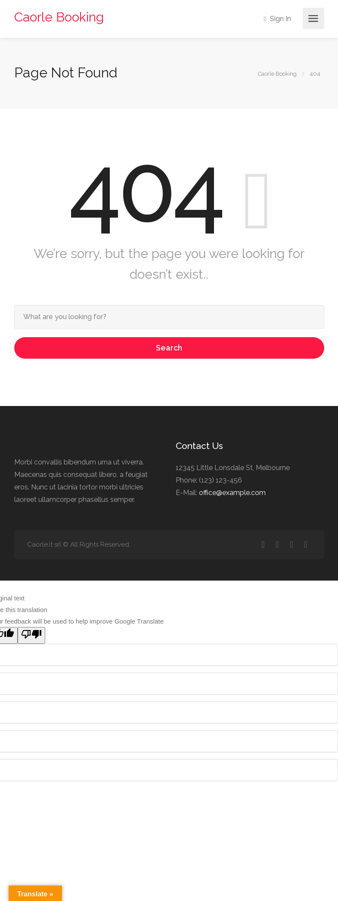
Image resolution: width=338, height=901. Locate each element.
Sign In (277, 19)
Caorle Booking (59, 17)
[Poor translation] (31, 635)
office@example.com (232, 493)
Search (169, 347)
